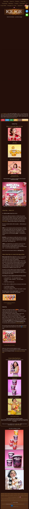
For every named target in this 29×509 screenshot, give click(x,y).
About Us (12, 1)
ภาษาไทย (19, 497)
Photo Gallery (22, 495)
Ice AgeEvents (7, 120)
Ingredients (20, 5)
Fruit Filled (22, 3)
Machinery (11, 3)
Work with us (26, 495)
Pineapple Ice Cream (11, 5)
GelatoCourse (3, 120)
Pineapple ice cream (15, 506)
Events (19, 495)
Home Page (5, 1)
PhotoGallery (11, 120)
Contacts (16, 3)
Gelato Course (15, 495)
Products (17, 1)
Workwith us (15, 120)
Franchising (4, 3)
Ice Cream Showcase (13, 497)
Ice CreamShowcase (20, 120)
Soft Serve (9, 497)
